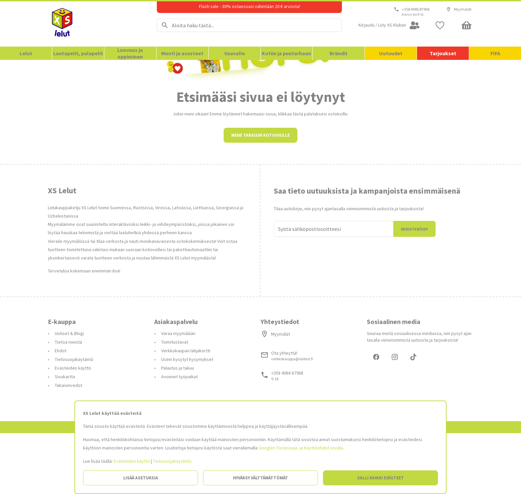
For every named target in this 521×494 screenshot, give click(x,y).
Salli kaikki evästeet (380, 478)
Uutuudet (390, 53)
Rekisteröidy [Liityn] (414, 288)
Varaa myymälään (178, 393)
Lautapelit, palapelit (78, 53)
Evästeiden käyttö (132, 461)
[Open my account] (389, 25)
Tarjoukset (443, 53)
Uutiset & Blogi (69, 393)
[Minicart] (466, 25)
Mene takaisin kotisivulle (260, 195)
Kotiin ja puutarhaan (286, 53)
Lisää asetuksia (140, 478)
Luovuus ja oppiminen (130, 53)
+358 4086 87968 (415, 9)
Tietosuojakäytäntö (172, 461)
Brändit (339, 53)
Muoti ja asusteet (182, 53)
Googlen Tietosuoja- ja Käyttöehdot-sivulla (301, 448)
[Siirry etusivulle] (94, 24)
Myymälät (458, 9)
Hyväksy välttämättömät (260, 478)
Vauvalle (234, 53)
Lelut (26, 53)
